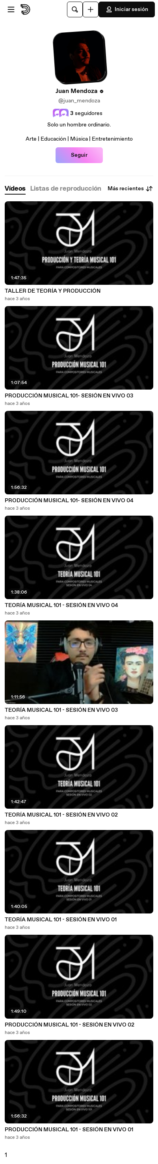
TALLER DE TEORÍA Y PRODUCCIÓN (52, 291)
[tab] (15, 189)
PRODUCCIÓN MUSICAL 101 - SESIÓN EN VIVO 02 (69, 1025)
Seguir (79, 155)
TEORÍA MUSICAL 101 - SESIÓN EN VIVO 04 (61, 605)
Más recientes (130, 189)
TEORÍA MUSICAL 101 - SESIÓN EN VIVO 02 (61, 815)
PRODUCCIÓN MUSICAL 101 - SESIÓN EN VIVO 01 (69, 1130)
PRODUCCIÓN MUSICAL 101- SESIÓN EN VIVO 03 (69, 396)
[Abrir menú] (11, 9)
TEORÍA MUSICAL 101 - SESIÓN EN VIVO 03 (61, 710)
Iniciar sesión (126, 9)
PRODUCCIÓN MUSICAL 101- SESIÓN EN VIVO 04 (69, 501)
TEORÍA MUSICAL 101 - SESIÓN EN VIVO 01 (61, 920)
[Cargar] (91, 9)
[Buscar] (75, 9)
